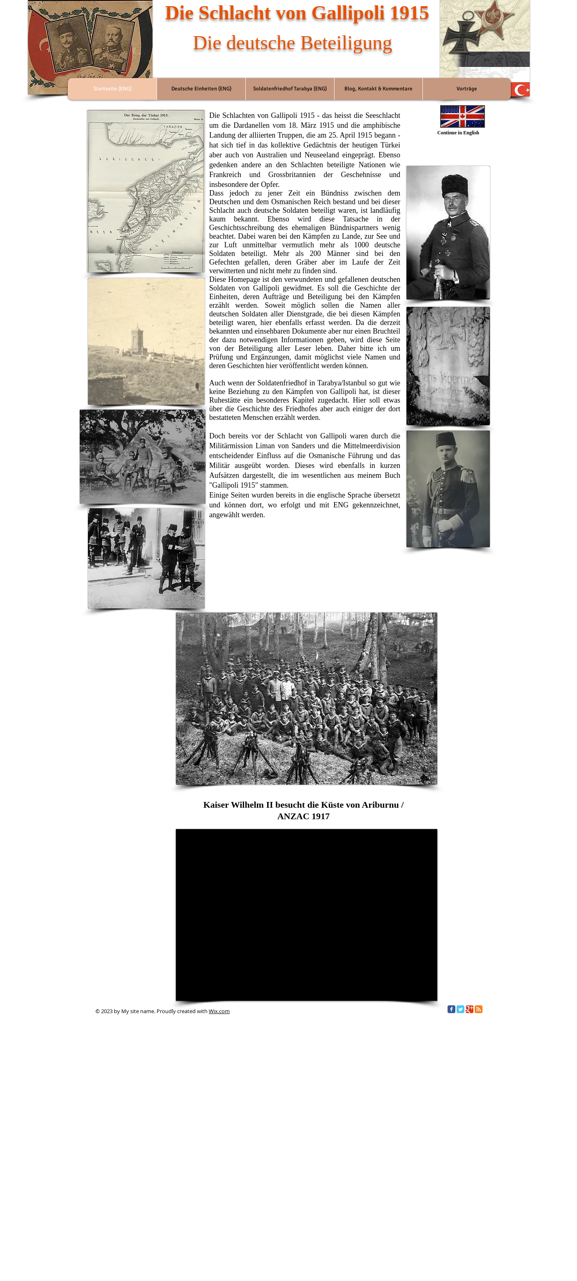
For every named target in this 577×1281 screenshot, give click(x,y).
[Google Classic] (469, 1009)
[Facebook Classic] (451, 1009)
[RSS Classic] (478, 1009)
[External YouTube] (306, 915)
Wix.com (219, 1011)
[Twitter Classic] (460, 1009)
